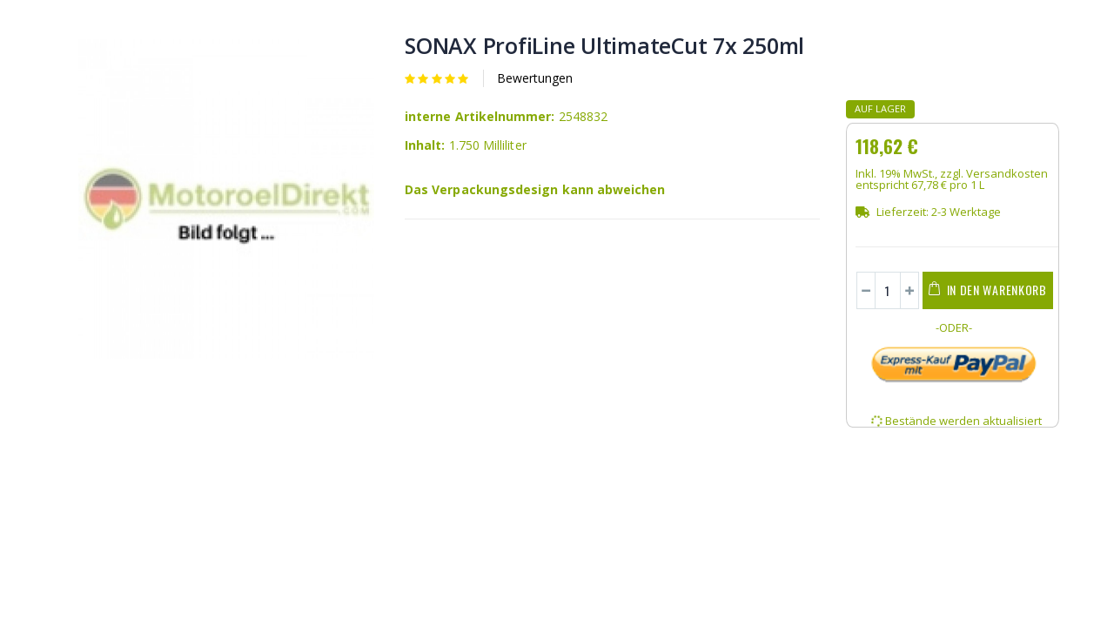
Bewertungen (535, 78)
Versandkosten (1007, 173)
